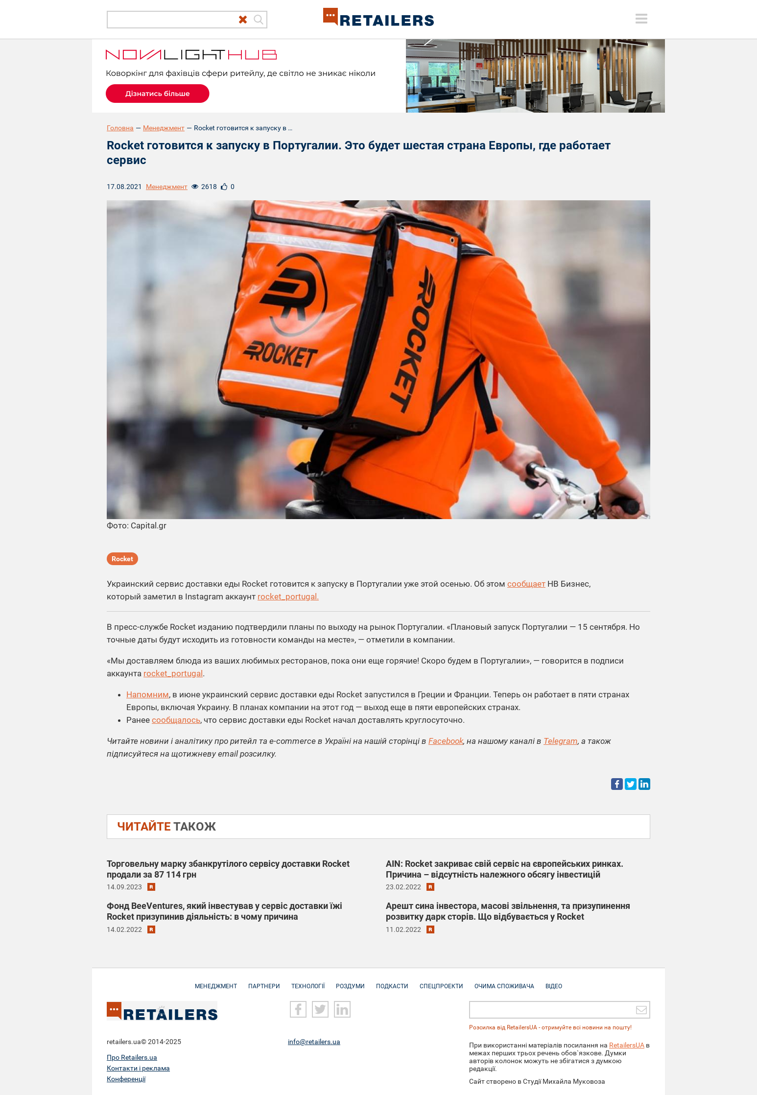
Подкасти (392, 981)
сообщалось (176, 720)
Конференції (126, 1079)
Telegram (561, 741)
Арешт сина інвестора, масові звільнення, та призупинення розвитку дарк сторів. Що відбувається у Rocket (508, 911)
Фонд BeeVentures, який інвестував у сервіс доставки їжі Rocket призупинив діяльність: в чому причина (224, 911)
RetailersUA (626, 1045)
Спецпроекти (441, 981)
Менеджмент (164, 128)
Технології (308, 981)
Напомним (147, 694)
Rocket (122, 559)
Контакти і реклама (138, 1068)
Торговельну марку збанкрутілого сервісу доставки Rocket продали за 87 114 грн (228, 869)
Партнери (264, 981)
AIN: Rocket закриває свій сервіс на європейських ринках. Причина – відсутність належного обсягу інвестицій (504, 869)
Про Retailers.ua (132, 1057)
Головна (120, 128)
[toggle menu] (641, 18)
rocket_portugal (173, 673)
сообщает (526, 584)
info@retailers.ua (314, 1042)
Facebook (445, 741)
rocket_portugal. (288, 596)
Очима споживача (504, 981)
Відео (553, 981)
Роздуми (350, 981)
